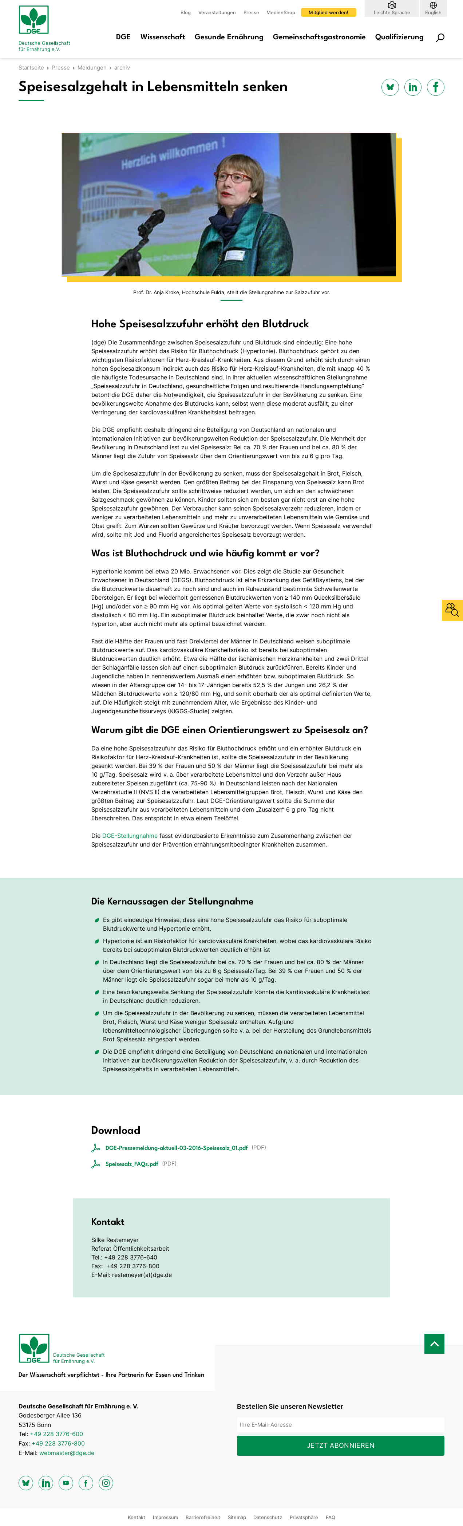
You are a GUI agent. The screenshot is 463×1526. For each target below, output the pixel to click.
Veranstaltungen (217, 12)
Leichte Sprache (392, 12)
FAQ (330, 1517)
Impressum (165, 1517)
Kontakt (136, 1517)
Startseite (31, 67)
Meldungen (92, 67)
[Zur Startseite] (48, 29)
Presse (251, 12)
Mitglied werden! (328, 12)
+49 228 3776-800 (58, 1443)
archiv (122, 67)
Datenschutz (267, 1517)
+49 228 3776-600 (56, 1434)
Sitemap (237, 1517)
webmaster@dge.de (66, 1452)
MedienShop (280, 12)
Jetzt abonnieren (341, 1445)
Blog (186, 12)
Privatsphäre (304, 1517)
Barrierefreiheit (203, 1517)
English (433, 12)
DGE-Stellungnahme (130, 835)
